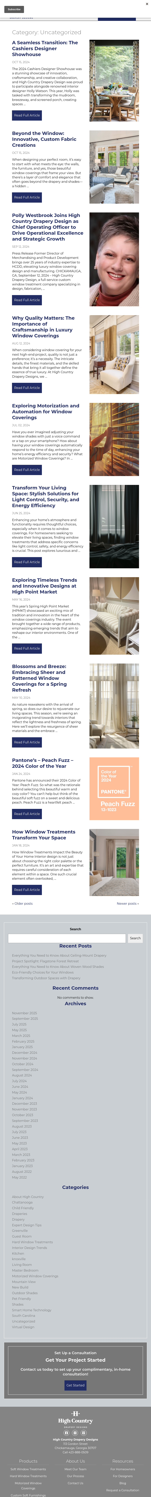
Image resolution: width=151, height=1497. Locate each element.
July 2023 (19, 1132)
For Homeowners (122, 1469)
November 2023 (24, 1109)
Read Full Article (28, 115)
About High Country (28, 1197)
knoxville (19, 1259)
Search (75, 929)
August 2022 (22, 1172)
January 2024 (22, 1098)
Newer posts (126, 903)
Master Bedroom (25, 1270)
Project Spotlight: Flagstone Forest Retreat (45, 961)
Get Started (75, 1385)
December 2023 (24, 1104)
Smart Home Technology (31, 1310)
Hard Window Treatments (32, 1242)
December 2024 (24, 1053)
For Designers (123, 1476)
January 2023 (22, 1166)
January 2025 (22, 1047)
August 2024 (22, 1075)
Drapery (18, 1219)
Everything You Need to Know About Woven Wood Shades (58, 967)
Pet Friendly (21, 1299)
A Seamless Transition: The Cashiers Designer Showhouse (45, 48)
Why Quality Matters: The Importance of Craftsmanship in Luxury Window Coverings (43, 327)
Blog (123, 1483)
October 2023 (22, 1115)
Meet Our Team (75, 1469)
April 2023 (20, 1149)
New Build (20, 1287)
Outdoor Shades (25, 1293)
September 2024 (25, 1070)
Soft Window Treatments (28, 1469)
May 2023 (19, 1143)
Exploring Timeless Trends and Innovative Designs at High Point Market (44, 586)
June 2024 (20, 1087)
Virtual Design (23, 1327)
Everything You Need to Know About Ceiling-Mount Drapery (59, 955)
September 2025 (25, 1019)
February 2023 (23, 1160)
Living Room (22, 1265)
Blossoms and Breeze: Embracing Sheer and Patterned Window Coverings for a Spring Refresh (39, 678)
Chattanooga (22, 1202)
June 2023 (20, 1138)
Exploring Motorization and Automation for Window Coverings (45, 411)
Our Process (75, 1476)
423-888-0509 (78, 1452)
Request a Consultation (122, 1490)
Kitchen (18, 1253)
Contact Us (75, 1483)
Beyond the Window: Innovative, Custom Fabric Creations (44, 139)
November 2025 (24, 1013)
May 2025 (19, 1030)
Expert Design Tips (26, 1225)
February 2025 (23, 1041)
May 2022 (19, 1177)
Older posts (24, 903)
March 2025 (21, 1036)
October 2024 (22, 1064)
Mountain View (24, 1282)
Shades (17, 1304)
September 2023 (25, 1121)
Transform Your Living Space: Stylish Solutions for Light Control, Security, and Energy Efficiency (45, 496)
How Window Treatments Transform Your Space (43, 835)
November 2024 (24, 1058)
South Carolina (23, 1316)
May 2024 (19, 1092)
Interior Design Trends (29, 1248)
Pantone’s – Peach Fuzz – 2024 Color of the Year (42, 763)
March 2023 (21, 1155)
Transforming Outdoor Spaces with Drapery (46, 978)
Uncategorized (23, 1321)
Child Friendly (23, 1208)
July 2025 (19, 1024)
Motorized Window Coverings (35, 1276)
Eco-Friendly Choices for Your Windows (43, 972)
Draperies (19, 1214)
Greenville (20, 1231)
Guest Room (22, 1236)
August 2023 (22, 1126)
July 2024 (19, 1081)
